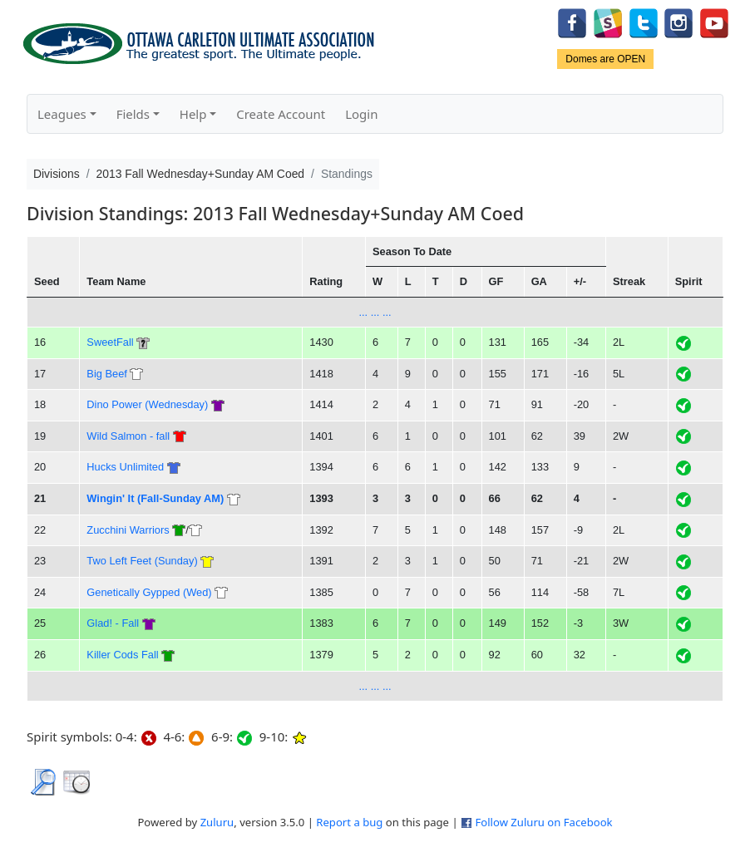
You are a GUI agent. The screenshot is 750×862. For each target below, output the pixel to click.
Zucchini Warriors (127, 530)
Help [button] (193, 114)
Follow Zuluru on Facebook (543, 822)
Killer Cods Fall (122, 654)
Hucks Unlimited (125, 467)
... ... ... (374, 312)
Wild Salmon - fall (129, 436)
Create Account (280, 114)
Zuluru (217, 822)
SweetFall (109, 342)
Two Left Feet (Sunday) (141, 560)
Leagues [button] (61, 114)
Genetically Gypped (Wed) (148, 592)
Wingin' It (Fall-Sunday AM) (155, 498)
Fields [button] (133, 114)
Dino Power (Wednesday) (147, 404)
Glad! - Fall (112, 623)
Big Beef (106, 373)
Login (361, 114)
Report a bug (349, 822)
